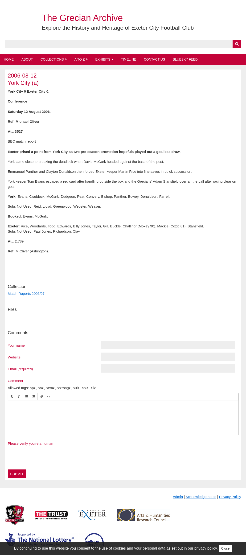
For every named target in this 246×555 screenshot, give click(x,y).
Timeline (128, 59)
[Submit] (237, 44)
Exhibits (102, 59)
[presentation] (12, 396)
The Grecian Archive (82, 18)
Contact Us (154, 59)
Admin (178, 497)
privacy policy (205, 548)
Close (225, 548)
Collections (52, 59)
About (27, 59)
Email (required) (20, 369)
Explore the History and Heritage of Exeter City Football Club (118, 28)
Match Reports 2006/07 (26, 294)
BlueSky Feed (185, 59)
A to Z (79, 59)
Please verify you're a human (30, 443)
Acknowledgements (200, 497)
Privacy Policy (230, 497)
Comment (15, 380)
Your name (16, 345)
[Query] (123, 44)
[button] (11, 396)
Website (14, 357)
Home (9, 59)
